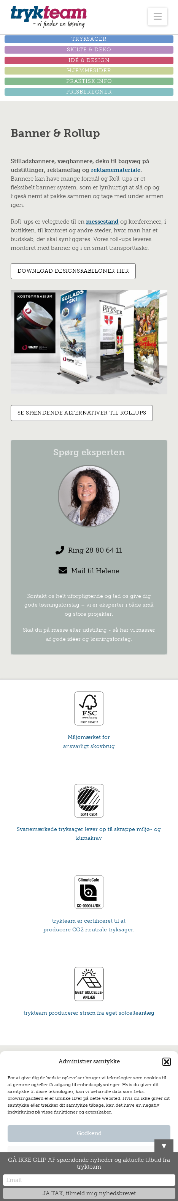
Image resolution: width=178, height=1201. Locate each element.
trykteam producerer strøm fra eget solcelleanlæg (89, 1013)
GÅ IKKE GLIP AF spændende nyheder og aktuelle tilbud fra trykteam (89, 1163)
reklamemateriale (115, 170)
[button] (166, 1062)
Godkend (89, 1133)
